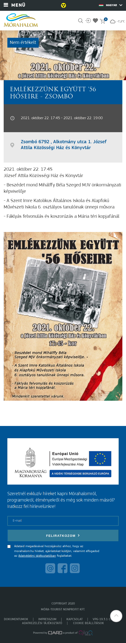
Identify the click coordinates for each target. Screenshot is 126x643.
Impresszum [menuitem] (47, 619)
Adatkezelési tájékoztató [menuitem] (42, 623)
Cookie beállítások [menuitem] (88, 623)
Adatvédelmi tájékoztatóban (37, 555)
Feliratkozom (63, 535)
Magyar (110, 5)
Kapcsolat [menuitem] (74, 619)
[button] (116, 616)
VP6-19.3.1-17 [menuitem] (102, 619)
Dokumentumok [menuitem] (16, 619)
